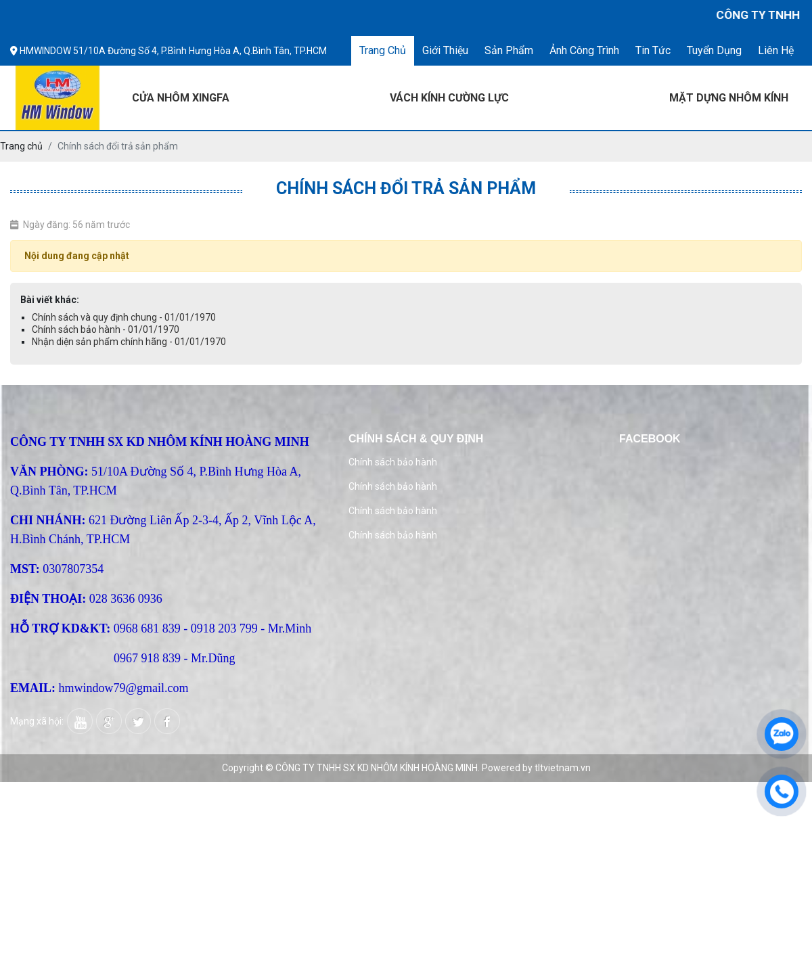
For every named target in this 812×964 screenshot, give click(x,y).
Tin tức (653, 50)
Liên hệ (776, 50)
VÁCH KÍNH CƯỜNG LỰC (449, 97)
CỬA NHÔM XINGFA (180, 97)
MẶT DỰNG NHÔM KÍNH (728, 97)
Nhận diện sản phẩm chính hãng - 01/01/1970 (129, 341)
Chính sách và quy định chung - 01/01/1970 (124, 317)
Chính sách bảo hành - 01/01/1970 (105, 329)
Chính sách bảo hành (392, 462)
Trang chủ (382, 50)
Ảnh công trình (584, 50)
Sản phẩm (508, 50)
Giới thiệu (445, 50)
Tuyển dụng (714, 50)
